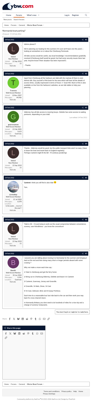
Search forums (19, 19)
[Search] (86, 15)
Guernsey (18, 134)
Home (8, 15)
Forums (19, 15)
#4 (86, 144)
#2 (86, 74)
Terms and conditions (51, 391)
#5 (86, 178)
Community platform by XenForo (39, 399)
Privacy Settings (49, 394)
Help (75, 391)
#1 (86, 40)
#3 (86, 107)
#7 (86, 253)
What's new (31, 15)
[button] (39, 15)
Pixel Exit (72, 399)
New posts (8, 19)
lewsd (6, 34)
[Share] (82, 39)
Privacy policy (66, 391)
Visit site (13, 66)
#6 (86, 220)
